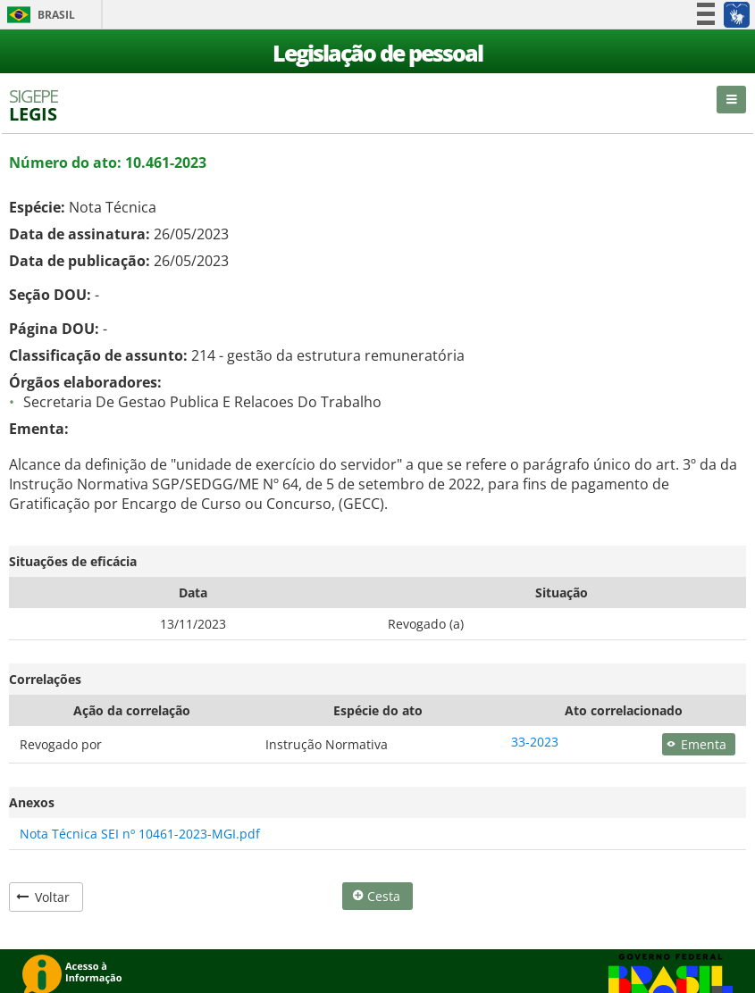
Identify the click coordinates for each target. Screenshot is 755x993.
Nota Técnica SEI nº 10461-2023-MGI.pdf (140, 833)
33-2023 (534, 741)
